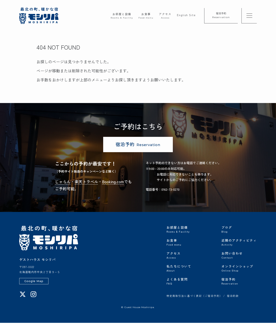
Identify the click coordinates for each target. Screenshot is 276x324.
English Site (186, 15)
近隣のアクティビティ (239, 243)
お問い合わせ (239, 256)
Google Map (33, 282)
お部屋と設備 (122, 15)
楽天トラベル (86, 183)
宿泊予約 (221, 15)
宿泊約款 (233, 297)
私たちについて (184, 269)
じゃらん (63, 183)
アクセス (165, 15)
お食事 (145, 15)
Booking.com (113, 183)
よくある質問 (184, 282)
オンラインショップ (239, 269)
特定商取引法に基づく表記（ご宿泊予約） (194, 297)
